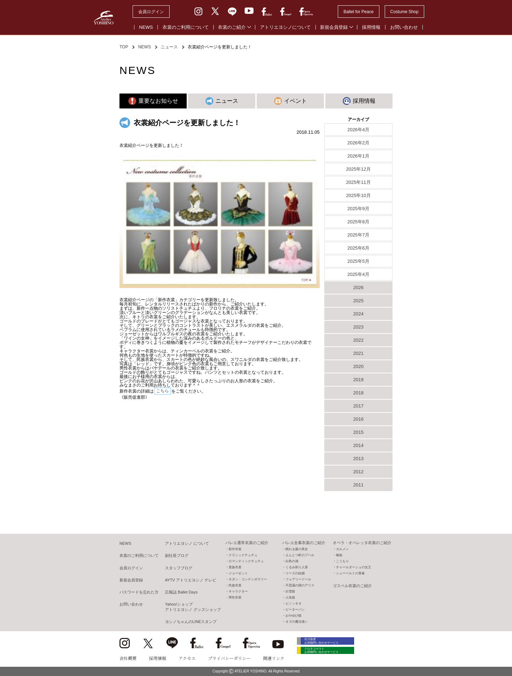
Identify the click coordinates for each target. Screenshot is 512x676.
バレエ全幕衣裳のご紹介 (303, 543)
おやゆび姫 (294, 615)
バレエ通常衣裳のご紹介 (246, 543)
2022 (358, 340)
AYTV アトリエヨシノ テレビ (190, 580)
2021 (358, 353)
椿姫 (339, 555)
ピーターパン (295, 609)
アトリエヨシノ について (187, 543)
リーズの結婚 (295, 573)
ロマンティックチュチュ (246, 561)
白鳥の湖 (292, 561)
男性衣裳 (235, 597)
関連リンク (273, 658)
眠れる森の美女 (297, 549)
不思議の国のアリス (300, 585)
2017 (358, 406)
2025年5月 (358, 261)
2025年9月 (358, 208)
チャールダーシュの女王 (353, 567)
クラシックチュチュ (243, 555)
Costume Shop (404, 11)
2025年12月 (358, 169)
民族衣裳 (235, 585)
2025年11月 (358, 182)
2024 (358, 313)
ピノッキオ (294, 603)
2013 (358, 458)
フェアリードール (298, 579)
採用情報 (371, 27)
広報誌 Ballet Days (181, 592)
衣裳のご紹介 (232, 27)
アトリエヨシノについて (285, 27)
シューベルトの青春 (350, 573)
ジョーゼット (238, 573)
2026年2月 (358, 142)
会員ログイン (151, 11)
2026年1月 (358, 156)
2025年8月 (358, 221)
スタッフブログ (178, 568)
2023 (358, 327)
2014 (358, 445)
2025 (358, 300)
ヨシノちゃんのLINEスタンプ (191, 621)
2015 (358, 432)
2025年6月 (358, 248)
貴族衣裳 (235, 567)
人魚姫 (290, 597)
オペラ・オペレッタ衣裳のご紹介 (362, 543)
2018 (358, 392)
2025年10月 (358, 195)
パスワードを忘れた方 (139, 592)
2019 (358, 379)
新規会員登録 (334, 27)
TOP (123, 46)
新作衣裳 (235, 549)
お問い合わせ (404, 27)
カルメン (342, 549)
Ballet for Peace (358, 11)
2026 (358, 287)
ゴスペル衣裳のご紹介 (352, 586)
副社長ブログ (176, 555)
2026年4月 (358, 129)
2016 (358, 419)
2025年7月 (358, 235)
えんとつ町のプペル (300, 555)
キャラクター (238, 591)
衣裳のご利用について (185, 27)
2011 (358, 485)
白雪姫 (290, 591)
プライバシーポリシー (229, 658)
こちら (162, 390)
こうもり (342, 561)
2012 (358, 471)
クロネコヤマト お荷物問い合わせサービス (329, 655)
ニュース (169, 46)
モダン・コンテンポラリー (248, 579)
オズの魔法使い (297, 621)
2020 (358, 366)
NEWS (146, 27)
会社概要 (128, 658)
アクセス (187, 658)
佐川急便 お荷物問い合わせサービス (329, 642)
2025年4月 (358, 274)
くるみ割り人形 (297, 567)
